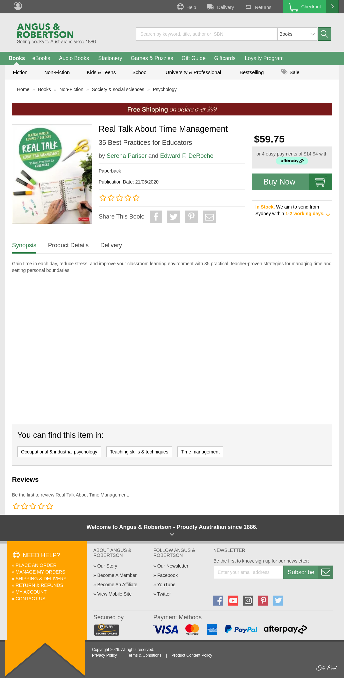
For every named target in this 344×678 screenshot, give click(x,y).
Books (17, 58)
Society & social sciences (118, 89)
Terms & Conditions (144, 655)
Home (23, 89)
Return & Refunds (39, 585)
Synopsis (24, 245)
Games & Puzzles (152, 58)
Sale (290, 72)
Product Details (68, 245)
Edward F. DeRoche (186, 155)
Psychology (165, 89)
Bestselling (252, 72)
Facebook (167, 575)
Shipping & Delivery (41, 578)
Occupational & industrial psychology (59, 451)
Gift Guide (194, 58)
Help (186, 6)
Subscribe (310, 572)
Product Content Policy (191, 655)
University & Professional (193, 72)
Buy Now (297, 182)
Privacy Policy (104, 655)
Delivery (220, 6)
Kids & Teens (101, 72)
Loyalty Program (264, 58)
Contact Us (31, 598)
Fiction (20, 72)
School (140, 72)
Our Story (107, 566)
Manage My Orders (40, 572)
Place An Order (36, 565)
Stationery (110, 58)
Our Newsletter (172, 566)
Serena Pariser (127, 155)
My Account (31, 592)
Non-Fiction (57, 72)
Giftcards (225, 58)
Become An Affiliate (117, 584)
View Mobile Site (114, 594)
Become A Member (117, 575)
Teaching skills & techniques (139, 451)
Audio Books (74, 58)
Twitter (164, 594)
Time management (200, 451)
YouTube (166, 584)
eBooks (41, 58)
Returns (257, 6)
